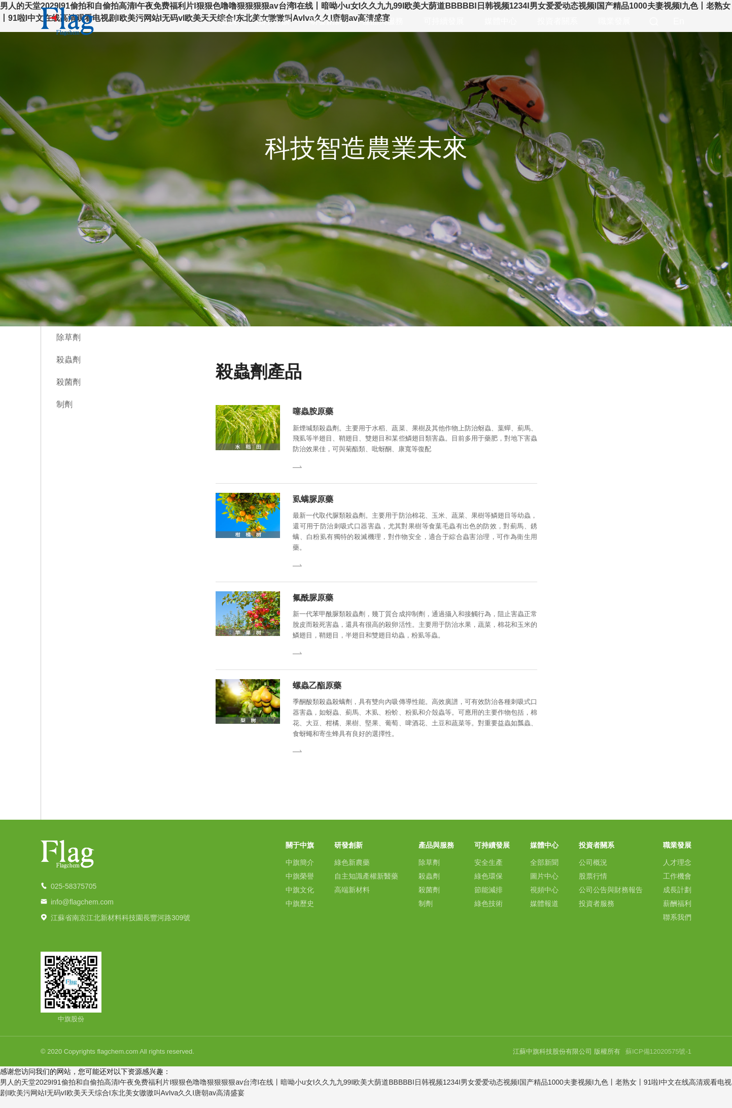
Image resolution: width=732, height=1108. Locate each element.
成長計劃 (677, 899)
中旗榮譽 (300, 886)
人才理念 (677, 872)
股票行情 (593, 886)
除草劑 (68, 337)
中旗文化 (300, 899)
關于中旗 (273, 22)
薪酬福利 (677, 913)
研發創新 (326, 22)
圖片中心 (544, 886)
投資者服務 (596, 913)
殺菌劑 (68, 382)
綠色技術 (488, 913)
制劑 (64, 404)
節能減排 (488, 899)
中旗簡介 (300, 872)
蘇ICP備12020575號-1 (658, 1061)
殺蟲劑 (68, 359)
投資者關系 (557, 22)
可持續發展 (444, 22)
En (678, 23)
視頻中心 (544, 899)
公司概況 (593, 872)
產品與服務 (383, 22)
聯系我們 (677, 927)
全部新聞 (544, 872)
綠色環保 (488, 886)
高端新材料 (352, 899)
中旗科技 (67, 23)
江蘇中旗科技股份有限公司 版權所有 (566, 1061)
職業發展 (614, 22)
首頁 (229, 22)
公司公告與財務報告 (611, 899)
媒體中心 (500, 22)
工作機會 (677, 886)
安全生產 (488, 872)
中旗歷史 (300, 913)
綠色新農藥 (352, 872)
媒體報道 (544, 913)
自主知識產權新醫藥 (366, 886)
